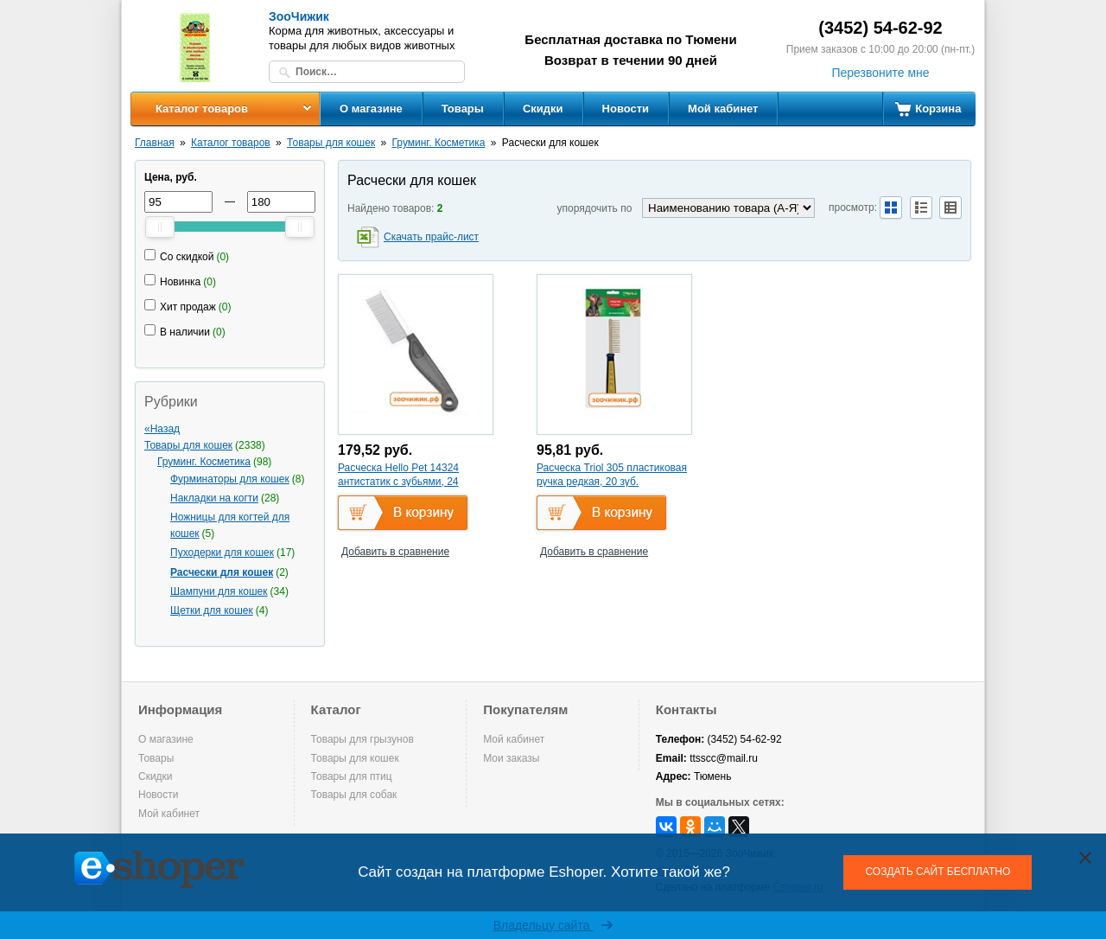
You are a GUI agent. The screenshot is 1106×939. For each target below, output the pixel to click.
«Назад (162, 429)
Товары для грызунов (362, 739)
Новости (626, 108)
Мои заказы (511, 758)
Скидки (543, 108)
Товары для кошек (331, 143)
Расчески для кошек (221, 572)
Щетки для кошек (211, 610)
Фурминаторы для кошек (229, 479)
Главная (155, 143)
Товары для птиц (351, 776)
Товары (463, 108)
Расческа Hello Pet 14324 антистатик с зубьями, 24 (398, 475)
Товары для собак (354, 795)
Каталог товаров (202, 108)
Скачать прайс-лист (431, 237)
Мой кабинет (723, 108)
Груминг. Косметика (439, 143)
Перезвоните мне (880, 73)
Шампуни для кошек (219, 591)
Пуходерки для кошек (222, 552)
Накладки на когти (214, 498)
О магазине (371, 108)
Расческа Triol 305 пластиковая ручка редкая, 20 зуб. (612, 475)
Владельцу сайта (553, 925)
